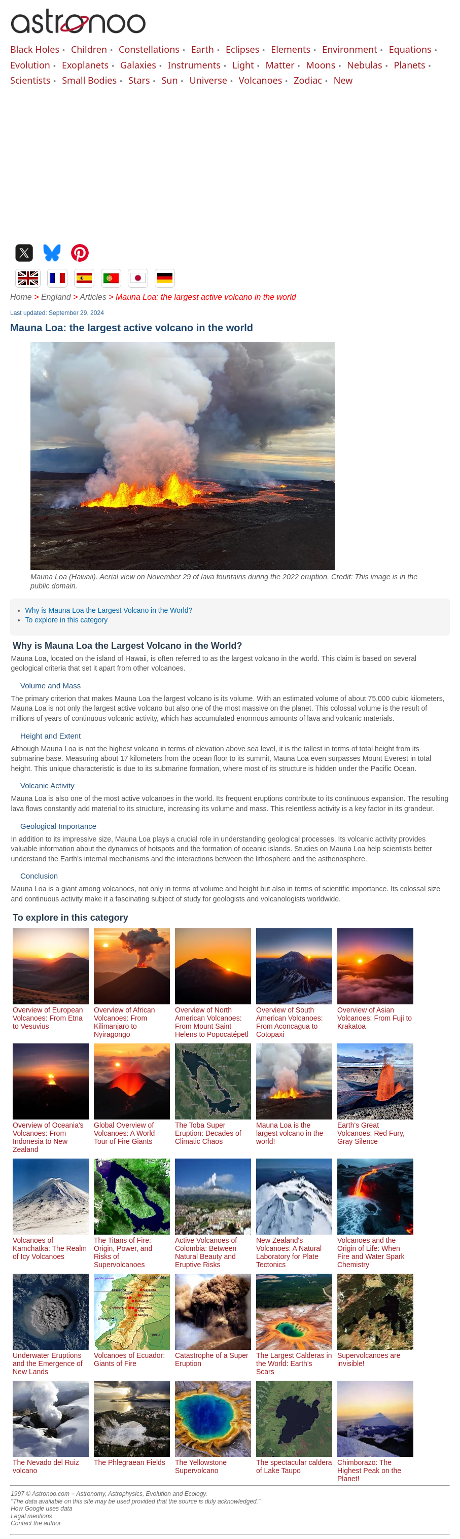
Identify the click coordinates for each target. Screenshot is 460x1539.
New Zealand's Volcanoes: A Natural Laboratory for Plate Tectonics (294, 1248)
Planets (410, 65)
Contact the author (36, 1523)
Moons (321, 65)
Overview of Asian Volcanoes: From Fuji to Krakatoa (375, 1014)
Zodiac (308, 80)
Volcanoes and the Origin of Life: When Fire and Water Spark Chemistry (375, 1248)
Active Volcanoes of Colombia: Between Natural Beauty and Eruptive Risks (213, 1248)
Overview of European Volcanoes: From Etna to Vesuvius (51, 1014)
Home (21, 297)
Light (243, 65)
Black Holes (34, 49)
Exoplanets (85, 65)
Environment (349, 49)
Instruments (194, 65)
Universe (208, 80)
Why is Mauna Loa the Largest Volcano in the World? (109, 610)
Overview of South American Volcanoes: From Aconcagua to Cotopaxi (294, 1018)
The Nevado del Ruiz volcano (51, 1462)
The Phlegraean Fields (132, 1458)
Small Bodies (89, 80)
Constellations (149, 49)
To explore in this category (66, 620)
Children (89, 49)
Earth (202, 49)
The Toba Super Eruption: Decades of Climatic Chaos (213, 1129)
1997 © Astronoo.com (40, 1493)
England (56, 297)
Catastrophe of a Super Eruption (213, 1355)
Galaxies (138, 65)
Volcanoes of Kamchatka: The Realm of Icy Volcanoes (51, 1244)
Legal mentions (31, 1516)
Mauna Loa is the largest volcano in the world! (294, 1129)
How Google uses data (41, 1508)
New (343, 80)
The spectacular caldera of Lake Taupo (294, 1462)
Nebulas (364, 65)
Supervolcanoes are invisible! (375, 1355)
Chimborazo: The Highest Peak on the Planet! (375, 1466)
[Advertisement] (230, 163)
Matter (280, 65)
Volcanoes (260, 80)
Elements (290, 49)
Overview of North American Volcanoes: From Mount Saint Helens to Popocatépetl (213, 1018)
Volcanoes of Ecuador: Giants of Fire (132, 1355)
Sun (169, 80)
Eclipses (242, 49)
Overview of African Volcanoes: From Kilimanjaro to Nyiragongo (132, 1018)
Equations (410, 49)
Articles (93, 297)
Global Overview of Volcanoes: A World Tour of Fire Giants (132, 1129)
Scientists (30, 80)
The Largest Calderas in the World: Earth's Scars (294, 1359)
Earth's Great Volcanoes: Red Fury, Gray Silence (375, 1129)
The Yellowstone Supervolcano (213, 1462)
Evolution (30, 65)
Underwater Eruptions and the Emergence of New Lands (51, 1359)
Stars (139, 80)
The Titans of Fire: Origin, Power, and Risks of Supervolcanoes (132, 1248)
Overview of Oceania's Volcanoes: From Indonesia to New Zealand (51, 1133)
